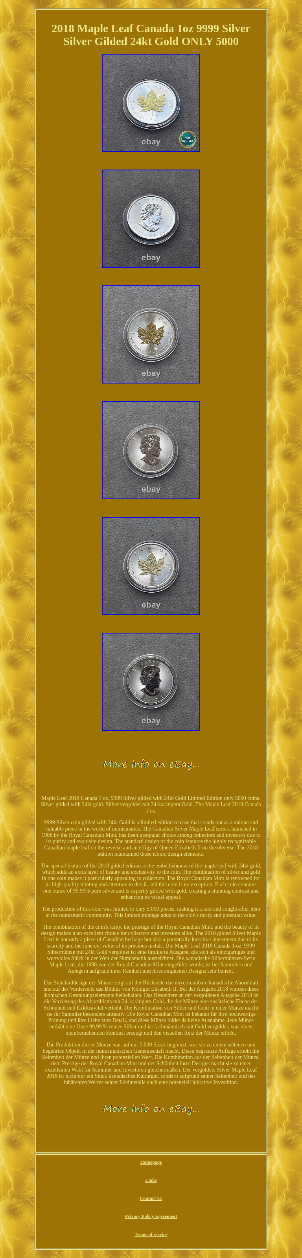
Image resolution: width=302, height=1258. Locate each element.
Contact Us (151, 1198)
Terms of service (151, 1234)
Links (151, 1180)
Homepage (151, 1162)
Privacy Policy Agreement (151, 1216)
